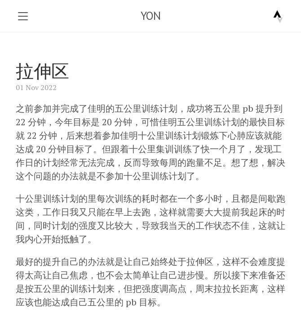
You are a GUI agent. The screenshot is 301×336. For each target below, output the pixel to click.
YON (151, 16)
